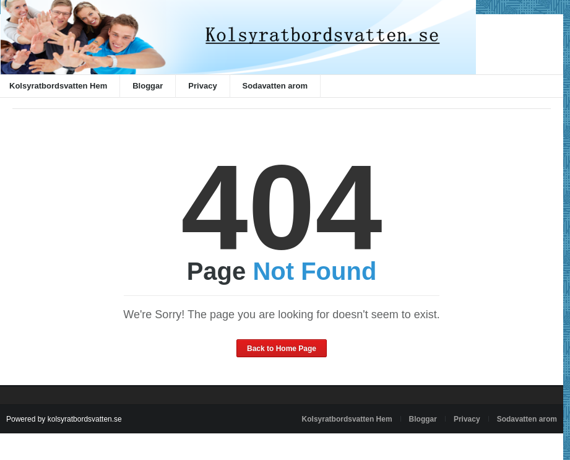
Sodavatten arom (275, 85)
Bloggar (147, 85)
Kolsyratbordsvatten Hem (347, 419)
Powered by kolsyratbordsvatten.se (64, 419)
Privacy (202, 85)
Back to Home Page (281, 348)
